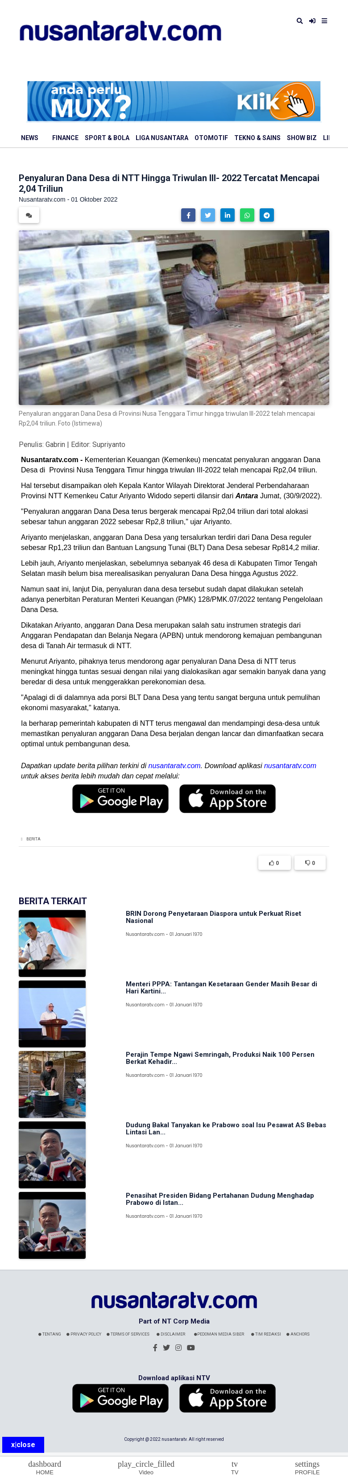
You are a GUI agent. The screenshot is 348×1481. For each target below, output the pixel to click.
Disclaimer (171, 1334)
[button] (188, 215)
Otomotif (211, 137)
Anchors (298, 1334)
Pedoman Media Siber (219, 1334)
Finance (65, 137)
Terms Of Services (128, 1334)
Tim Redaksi (266, 1334)
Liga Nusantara (162, 137)
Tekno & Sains (257, 137)
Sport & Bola (107, 137)
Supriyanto (108, 444)
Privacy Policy (83, 1334)
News (29, 137)
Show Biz (302, 137)
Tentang (49, 1334)
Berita (33, 839)
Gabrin (55, 444)
